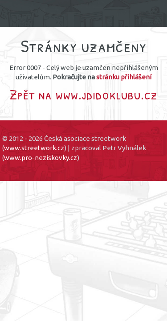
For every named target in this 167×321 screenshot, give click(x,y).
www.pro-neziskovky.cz (40, 157)
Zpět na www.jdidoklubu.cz (84, 94)
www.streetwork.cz (34, 148)
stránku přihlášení (123, 77)
